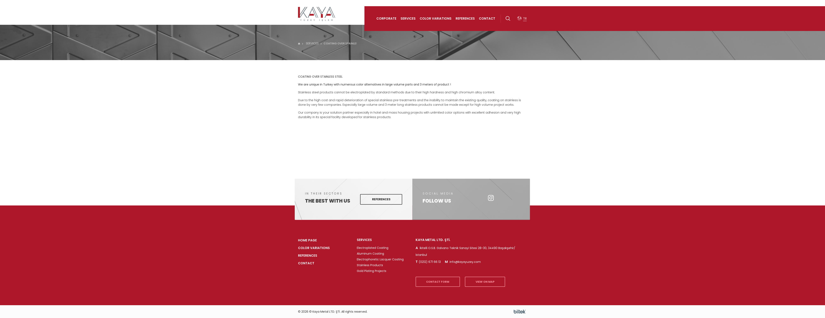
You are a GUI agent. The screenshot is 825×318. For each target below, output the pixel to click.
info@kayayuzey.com (463, 262)
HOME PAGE (307, 240)
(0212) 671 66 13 (428, 262)
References (465, 18)
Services (408, 18)
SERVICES (310, 43)
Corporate (386, 18)
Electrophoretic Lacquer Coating (380, 259)
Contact (487, 18)
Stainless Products (370, 265)
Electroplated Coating (372, 248)
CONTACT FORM (439, 282)
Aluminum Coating (370, 254)
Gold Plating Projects (371, 271)
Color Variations (435, 18)
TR (525, 18)
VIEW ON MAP (491, 282)
